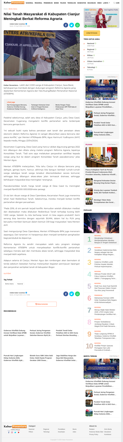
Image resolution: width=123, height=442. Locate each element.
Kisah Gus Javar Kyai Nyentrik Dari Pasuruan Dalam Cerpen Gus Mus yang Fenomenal (105, 288)
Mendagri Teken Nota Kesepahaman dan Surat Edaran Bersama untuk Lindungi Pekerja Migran (103, 201)
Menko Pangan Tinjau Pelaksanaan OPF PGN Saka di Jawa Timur (66, 107)
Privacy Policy (93, 434)
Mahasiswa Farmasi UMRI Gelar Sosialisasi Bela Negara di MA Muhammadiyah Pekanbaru (105, 300)
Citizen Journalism (94, 61)
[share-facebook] (65, 25)
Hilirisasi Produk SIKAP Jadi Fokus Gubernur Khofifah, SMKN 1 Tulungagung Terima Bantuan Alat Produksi (105, 276)
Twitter (15, 433)
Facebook (9, 433)
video (99, 3)
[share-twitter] (71, 25)
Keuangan (91, 3)
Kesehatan (81, 3)
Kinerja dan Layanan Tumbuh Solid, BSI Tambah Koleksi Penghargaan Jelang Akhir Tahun (105, 191)
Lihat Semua (112, 77)
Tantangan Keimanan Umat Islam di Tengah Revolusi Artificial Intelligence (40, 107)
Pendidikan (48, 3)
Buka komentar (41, 304)
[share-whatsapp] (77, 25)
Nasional (29, 3)
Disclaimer (107, 432)
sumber (7, 273)
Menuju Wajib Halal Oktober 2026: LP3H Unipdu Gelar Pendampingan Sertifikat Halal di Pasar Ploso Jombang (105, 312)
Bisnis (56, 3)
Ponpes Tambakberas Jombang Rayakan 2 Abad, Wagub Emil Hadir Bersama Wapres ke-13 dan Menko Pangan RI (104, 324)
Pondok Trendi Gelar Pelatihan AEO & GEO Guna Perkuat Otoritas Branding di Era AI (105, 124)
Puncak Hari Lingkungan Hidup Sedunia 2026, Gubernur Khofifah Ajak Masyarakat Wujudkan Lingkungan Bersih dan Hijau (105, 133)
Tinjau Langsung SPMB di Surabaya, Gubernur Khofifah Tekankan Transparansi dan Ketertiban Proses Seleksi (105, 336)
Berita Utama (9, 284)
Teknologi (71, 3)
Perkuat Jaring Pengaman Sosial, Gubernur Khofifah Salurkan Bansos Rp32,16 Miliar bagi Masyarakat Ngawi (105, 114)
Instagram (12, 433)
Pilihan (63, 3)
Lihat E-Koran (91, 33)
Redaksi (91, 429)
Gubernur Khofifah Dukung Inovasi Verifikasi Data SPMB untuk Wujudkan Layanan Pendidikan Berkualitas (100, 104)
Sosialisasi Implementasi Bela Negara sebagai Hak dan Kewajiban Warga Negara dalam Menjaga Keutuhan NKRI (105, 252)
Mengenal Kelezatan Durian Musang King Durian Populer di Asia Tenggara (105, 182)
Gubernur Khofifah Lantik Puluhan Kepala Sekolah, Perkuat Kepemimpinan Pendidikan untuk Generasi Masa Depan (104, 264)
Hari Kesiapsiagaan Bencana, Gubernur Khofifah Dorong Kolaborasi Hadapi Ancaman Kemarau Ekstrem (17, 107)
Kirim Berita (108, 429)
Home (5, 9)
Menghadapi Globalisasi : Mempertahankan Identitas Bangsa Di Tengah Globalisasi (105, 240)
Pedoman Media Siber (96, 432)
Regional (38, 3)
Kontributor (107, 434)
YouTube (18, 433)
